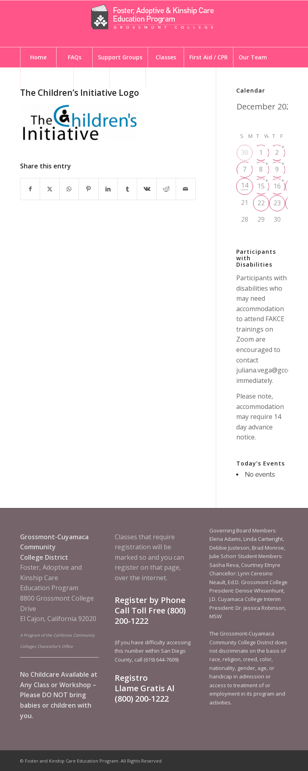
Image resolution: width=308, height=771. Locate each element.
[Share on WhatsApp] (69, 189)
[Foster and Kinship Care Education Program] (154, 23)
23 (277, 202)
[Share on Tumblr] (127, 189)
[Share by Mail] (185, 189)
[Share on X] (49, 189)
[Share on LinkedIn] (108, 189)
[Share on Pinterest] (88, 189)
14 (244, 185)
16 (277, 186)
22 (261, 202)
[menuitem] (38, 57)
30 (244, 152)
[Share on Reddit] (166, 189)
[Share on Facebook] (30, 189)
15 (261, 186)
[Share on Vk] (146, 189)
